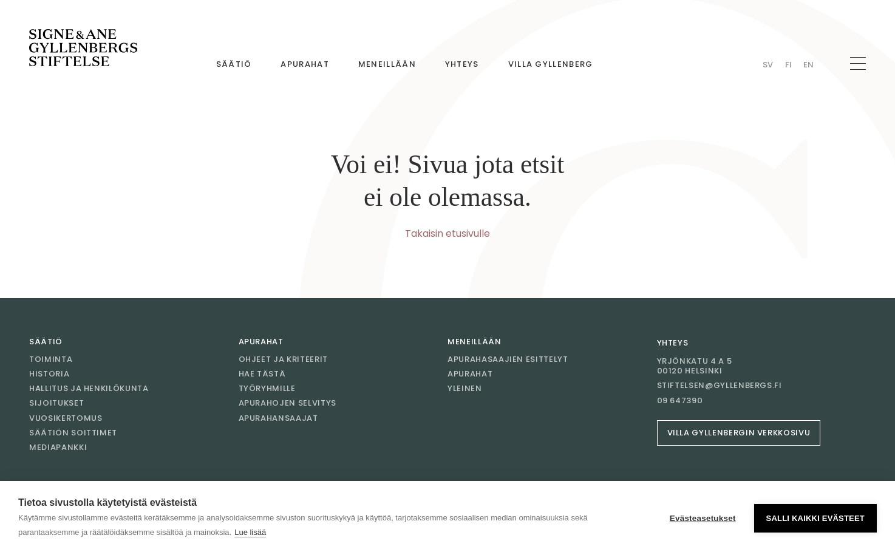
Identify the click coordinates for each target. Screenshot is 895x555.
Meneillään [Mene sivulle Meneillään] (387, 64)
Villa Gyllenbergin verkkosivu (739, 432)
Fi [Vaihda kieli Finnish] (788, 64)
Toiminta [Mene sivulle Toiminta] (50, 359)
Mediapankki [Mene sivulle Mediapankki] (58, 447)
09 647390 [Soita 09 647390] (680, 401)
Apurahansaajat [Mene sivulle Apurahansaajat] (278, 418)
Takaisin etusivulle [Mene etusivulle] (447, 233)
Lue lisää (250, 532)
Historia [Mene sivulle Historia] (49, 374)
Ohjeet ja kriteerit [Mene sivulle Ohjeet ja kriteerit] (283, 359)
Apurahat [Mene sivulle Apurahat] (304, 64)
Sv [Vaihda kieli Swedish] (768, 64)
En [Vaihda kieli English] (808, 64)
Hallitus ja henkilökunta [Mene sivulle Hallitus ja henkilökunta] (89, 388)
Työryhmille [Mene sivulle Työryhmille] (267, 388)
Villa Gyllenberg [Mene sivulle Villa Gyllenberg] (550, 64)
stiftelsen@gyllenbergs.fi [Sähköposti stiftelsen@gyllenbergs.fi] (719, 385)
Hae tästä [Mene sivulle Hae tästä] (262, 374)
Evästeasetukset (703, 518)
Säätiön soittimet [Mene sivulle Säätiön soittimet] (73, 432)
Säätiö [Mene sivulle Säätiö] (234, 64)
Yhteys (673, 343)
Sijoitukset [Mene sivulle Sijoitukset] (56, 403)
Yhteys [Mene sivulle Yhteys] (462, 64)
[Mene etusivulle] (83, 48)
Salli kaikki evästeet (815, 518)
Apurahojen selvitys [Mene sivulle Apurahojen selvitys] (287, 403)
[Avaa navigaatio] (858, 63)
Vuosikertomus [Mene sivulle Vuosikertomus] (65, 418)
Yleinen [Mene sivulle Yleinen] (464, 388)
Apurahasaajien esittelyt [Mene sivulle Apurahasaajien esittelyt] (507, 359)
